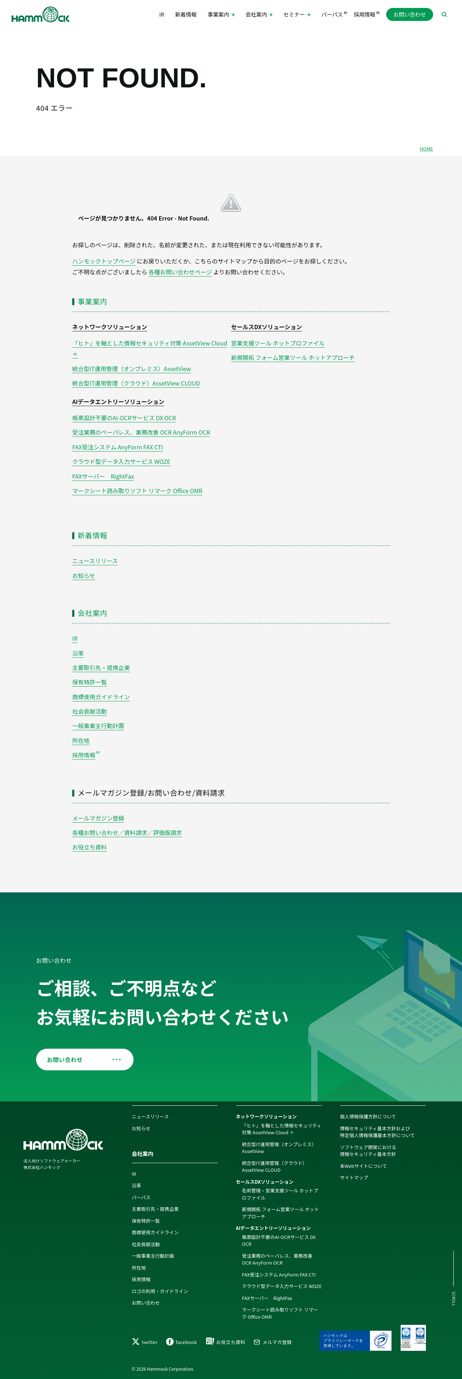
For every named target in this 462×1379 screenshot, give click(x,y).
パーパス (332, 14)
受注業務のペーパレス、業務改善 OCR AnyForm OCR (141, 432)
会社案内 (92, 613)
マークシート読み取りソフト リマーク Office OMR (137, 490)
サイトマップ (354, 1177)
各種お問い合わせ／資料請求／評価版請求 (127, 832)
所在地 (81, 740)
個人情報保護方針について (368, 1116)
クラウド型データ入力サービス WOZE (121, 461)
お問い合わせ (409, 14)
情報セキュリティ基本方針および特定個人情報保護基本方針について (377, 1132)
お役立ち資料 (89, 847)
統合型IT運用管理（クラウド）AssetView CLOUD (136, 383)
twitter (145, 1342)
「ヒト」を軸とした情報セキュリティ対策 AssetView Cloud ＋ (281, 1129)
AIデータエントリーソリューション (118, 401)
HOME (426, 148)
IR (161, 14)
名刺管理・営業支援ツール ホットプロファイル (280, 1194)
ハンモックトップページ (104, 261)
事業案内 (92, 301)
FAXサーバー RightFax (103, 476)
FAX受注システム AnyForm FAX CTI (117, 447)
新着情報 (186, 14)
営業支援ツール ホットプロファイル (278, 343)
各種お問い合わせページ (180, 271)
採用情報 (364, 14)
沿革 (78, 653)
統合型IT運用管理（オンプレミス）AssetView (131, 368)
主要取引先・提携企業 (101, 667)
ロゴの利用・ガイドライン (160, 1291)
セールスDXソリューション (266, 326)
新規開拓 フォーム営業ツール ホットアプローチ (293, 357)
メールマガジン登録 (98, 818)
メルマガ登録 (272, 1342)
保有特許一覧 (89, 682)
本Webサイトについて (363, 1165)
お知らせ (83, 575)
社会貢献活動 (89, 711)
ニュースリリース (95, 560)
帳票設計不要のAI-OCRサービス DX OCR (124, 417)
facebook (181, 1342)
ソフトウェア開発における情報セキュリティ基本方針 (368, 1151)
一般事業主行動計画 (98, 725)
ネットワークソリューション (109, 326)
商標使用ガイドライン (101, 696)
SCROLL (454, 1299)
